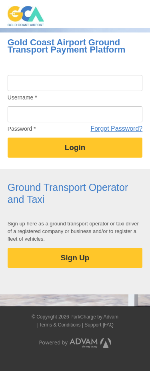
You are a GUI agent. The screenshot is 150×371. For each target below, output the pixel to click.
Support (92, 325)
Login (75, 147)
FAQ (109, 325)
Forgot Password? (116, 128)
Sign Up (75, 257)
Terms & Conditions (59, 325)
